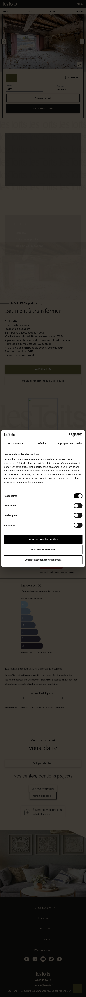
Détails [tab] (42, 443)
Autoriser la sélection (43, 549)
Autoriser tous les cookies (43, 539)
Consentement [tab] (15, 443)
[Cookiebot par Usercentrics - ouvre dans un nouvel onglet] (68, 435)
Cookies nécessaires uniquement (43, 559)
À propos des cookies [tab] (70, 443)
